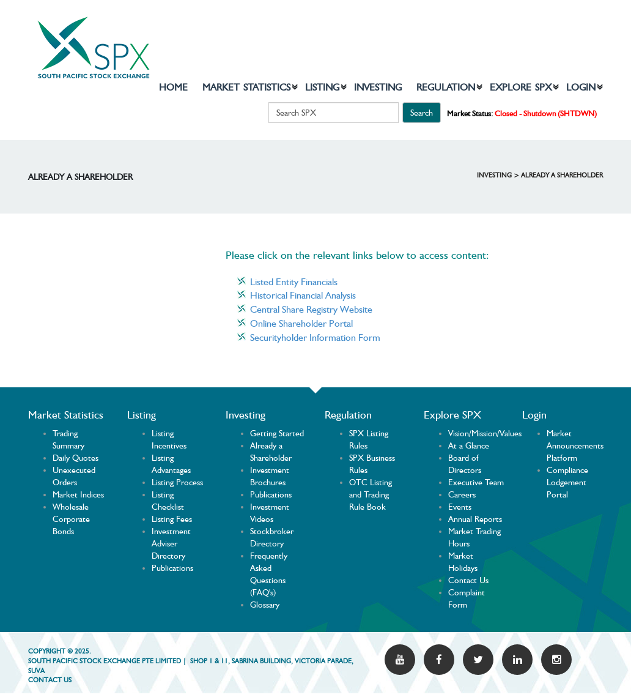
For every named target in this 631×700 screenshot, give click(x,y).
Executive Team (476, 482)
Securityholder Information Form (315, 337)
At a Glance (468, 445)
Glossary (264, 604)
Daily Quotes (75, 458)
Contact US (50, 680)
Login (581, 87)
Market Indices (78, 494)
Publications (172, 568)
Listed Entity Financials (294, 282)
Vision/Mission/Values (485, 433)
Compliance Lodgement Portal (567, 482)
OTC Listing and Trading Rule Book (370, 494)
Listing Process (177, 482)
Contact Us (468, 580)
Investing (378, 87)
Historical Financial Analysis (303, 295)
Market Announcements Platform (575, 445)
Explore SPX (521, 87)
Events (459, 507)
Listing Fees (172, 519)
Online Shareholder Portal (301, 323)
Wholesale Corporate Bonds (71, 519)
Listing (322, 87)
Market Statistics (246, 87)
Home (173, 87)
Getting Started (277, 433)
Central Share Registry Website (311, 309)
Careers (462, 494)
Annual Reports (475, 519)
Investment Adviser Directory (171, 543)
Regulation (445, 87)
